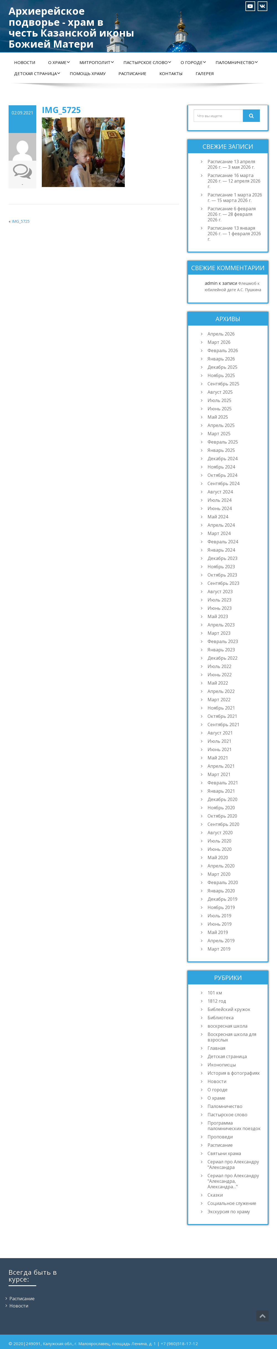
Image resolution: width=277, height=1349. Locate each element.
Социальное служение (232, 1203)
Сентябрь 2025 (223, 383)
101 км (215, 992)
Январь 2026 (221, 359)
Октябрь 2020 (222, 816)
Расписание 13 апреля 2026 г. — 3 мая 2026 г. (231, 164)
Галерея (205, 73)
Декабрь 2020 (222, 799)
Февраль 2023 (223, 641)
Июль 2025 (219, 400)
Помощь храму (87, 73)
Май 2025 (218, 417)
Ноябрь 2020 (221, 807)
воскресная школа (227, 1026)
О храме (59, 62)
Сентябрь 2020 (223, 824)
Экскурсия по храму (229, 1211)
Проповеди (220, 1137)
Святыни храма (224, 1153)
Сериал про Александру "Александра (233, 1164)
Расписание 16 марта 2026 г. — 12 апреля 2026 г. (234, 181)
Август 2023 (220, 591)
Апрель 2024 (221, 525)
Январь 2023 (221, 649)
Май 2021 (218, 758)
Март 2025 (219, 433)
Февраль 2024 (223, 541)
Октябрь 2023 (222, 575)
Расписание (132, 73)
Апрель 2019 (221, 940)
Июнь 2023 (220, 608)
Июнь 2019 (220, 924)
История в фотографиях (234, 1073)
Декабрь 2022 (222, 658)
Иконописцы (222, 1065)
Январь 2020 (221, 891)
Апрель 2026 (221, 334)
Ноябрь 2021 (221, 708)
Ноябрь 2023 (221, 566)
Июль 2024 (219, 500)
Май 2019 (218, 932)
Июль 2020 (219, 841)
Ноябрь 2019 (221, 907)
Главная (216, 1048)
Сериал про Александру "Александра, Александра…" (233, 1181)
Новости (24, 62)
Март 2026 (219, 342)
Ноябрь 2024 (221, 467)
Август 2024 (220, 492)
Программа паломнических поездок (234, 1125)
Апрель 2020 (221, 866)
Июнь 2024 (220, 508)
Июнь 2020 (220, 849)
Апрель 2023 (221, 625)
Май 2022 (218, 683)
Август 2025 (220, 392)
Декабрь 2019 (222, 899)
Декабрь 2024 (222, 458)
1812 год (217, 1001)
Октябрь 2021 (222, 716)
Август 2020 (220, 832)
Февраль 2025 (223, 442)
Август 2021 (220, 733)
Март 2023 (219, 633)
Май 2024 (218, 516)
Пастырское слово (147, 62)
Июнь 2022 (220, 674)
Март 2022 (219, 699)
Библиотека (221, 1017)
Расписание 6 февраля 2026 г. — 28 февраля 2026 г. (232, 214)
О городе (193, 62)
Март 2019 (219, 949)
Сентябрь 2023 (223, 583)
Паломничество (237, 62)
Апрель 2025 (221, 425)
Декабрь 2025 (222, 367)
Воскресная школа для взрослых (232, 1037)
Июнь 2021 (220, 749)
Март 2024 (219, 533)
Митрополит (96, 62)
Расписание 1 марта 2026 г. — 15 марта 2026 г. (235, 197)
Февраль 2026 (223, 350)
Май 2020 (218, 857)
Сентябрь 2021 (223, 724)
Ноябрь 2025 (221, 375)
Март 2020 (219, 874)
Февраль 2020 (223, 882)
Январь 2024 (221, 550)
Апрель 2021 (221, 766)
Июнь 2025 (220, 408)
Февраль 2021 (223, 782)
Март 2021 (219, 774)
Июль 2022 (219, 666)
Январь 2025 (221, 450)
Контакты (171, 73)
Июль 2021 (219, 741)
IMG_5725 (21, 221)
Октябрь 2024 (222, 475)
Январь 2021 (221, 791)
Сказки (215, 1195)
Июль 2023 (219, 600)
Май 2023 (218, 616)
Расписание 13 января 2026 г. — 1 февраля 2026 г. (234, 233)
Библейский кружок (229, 1009)
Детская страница (37, 73)
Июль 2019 (219, 915)
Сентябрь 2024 (223, 483)
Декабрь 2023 (222, 558)
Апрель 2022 (221, 691)
